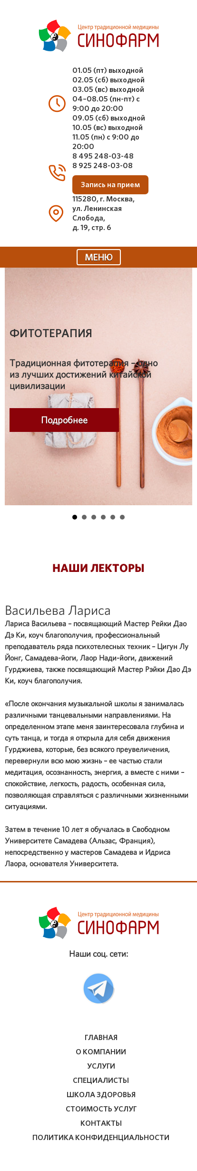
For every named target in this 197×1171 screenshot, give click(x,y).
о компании (101, 1052)
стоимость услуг (101, 1109)
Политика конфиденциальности (100, 1137)
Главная (101, 1037)
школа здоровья (101, 1095)
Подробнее (64, 420)
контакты (101, 1123)
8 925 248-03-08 (102, 165)
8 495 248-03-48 (103, 156)
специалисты (101, 1080)
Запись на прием (110, 185)
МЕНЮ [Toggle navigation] (99, 257)
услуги (101, 1066)
